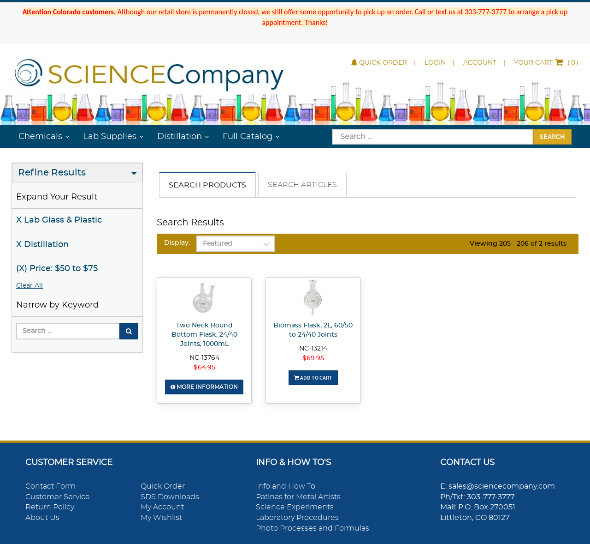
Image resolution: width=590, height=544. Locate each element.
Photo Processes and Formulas (312, 528)
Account (479, 63)
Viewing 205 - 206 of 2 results (518, 244)
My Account (162, 507)
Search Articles (302, 184)
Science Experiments (295, 507)
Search (552, 136)
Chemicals (40, 137)
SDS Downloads (170, 497)
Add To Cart (313, 377)
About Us (42, 517)
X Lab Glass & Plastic (59, 220)
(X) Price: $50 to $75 (57, 269)
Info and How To (285, 486)
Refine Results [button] (52, 172)
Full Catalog (247, 137)
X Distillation (42, 245)
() (546, 62)
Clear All (29, 286)
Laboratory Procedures (297, 517)
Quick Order (379, 63)
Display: (177, 243)
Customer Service (57, 497)
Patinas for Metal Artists (298, 497)
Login (435, 63)
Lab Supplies (109, 137)
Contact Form (50, 486)
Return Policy (49, 507)
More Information (204, 387)
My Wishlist (161, 517)
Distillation (179, 137)
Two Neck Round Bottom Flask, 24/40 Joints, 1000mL (204, 334)
